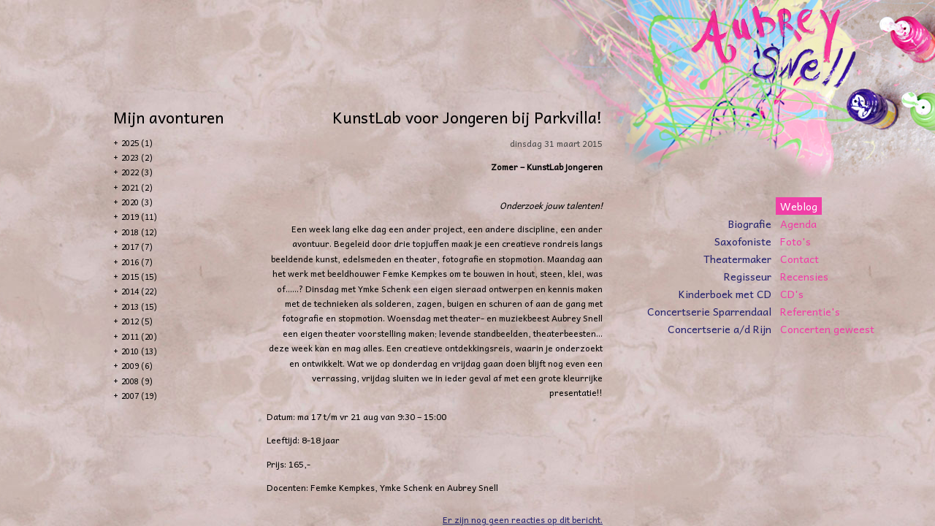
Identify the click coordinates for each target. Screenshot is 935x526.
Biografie (749, 223)
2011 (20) (139, 336)
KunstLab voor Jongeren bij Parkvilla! (467, 116)
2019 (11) (139, 216)
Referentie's (810, 311)
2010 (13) (139, 351)
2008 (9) (137, 381)
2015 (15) (139, 276)
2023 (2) (137, 157)
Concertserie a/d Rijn (719, 329)
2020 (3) (137, 202)
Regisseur (747, 276)
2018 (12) (139, 232)
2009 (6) (137, 365)
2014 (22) (139, 291)
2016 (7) (137, 262)
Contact (799, 258)
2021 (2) (137, 187)
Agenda (798, 223)
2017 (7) (137, 246)
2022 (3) (137, 172)
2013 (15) (139, 306)
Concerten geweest (827, 329)
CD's (792, 293)
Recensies (804, 276)
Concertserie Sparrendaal (709, 311)
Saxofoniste (742, 241)
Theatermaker (737, 258)
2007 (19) (139, 395)
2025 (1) (137, 143)
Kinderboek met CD (725, 293)
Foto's (795, 241)
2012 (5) (137, 321)
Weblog (798, 206)
